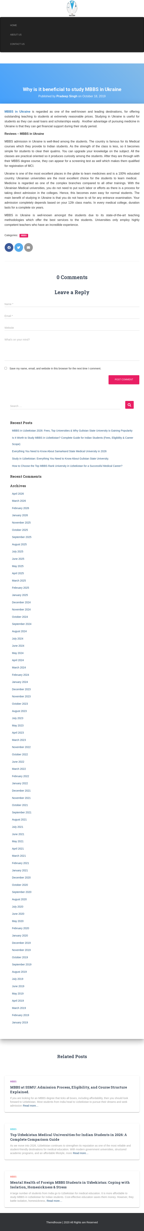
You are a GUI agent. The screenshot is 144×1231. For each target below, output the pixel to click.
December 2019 (21, 942)
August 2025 (19, 544)
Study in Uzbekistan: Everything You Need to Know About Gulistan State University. (60, 458)
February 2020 (20, 928)
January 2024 (20, 681)
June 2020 (18, 913)
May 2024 (17, 653)
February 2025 (20, 587)
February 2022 (20, 776)
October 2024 (20, 616)
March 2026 (19, 500)
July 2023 (17, 718)
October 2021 (20, 805)
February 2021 (20, 863)
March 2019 (19, 1008)
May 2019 (17, 993)
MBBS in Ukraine (17, 111)
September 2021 (22, 812)
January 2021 (20, 870)
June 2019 (18, 986)
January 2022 (20, 783)
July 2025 (17, 551)
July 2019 (17, 978)
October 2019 (20, 957)
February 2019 (20, 1015)
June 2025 (18, 558)
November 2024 (21, 609)
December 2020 (21, 877)
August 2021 (19, 819)
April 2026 (18, 493)
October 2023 (20, 703)
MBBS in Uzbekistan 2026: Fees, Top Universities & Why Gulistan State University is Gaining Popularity (72, 430)
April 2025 (18, 573)
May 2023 (17, 725)
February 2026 (20, 508)
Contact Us (17, 44)
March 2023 (19, 739)
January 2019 (20, 1022)
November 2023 (21, 696)
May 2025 (17, 566)
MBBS (23, 235)
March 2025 (19, 580)
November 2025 (21, 522)
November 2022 (21, 747)
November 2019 (21, 950)
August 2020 (19, 899)
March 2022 (19, 768)
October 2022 (20, 754)
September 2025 (22, 537)
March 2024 (19, 667)
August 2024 (19, 631)
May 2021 (17, 841)
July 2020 (17, 906)
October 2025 (20, 529)
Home (13, 25)
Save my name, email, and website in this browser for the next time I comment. (55, 368)
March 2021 (19, 855)
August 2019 (19, 971)
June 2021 (18, 834)
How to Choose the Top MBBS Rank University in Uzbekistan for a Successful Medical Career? (67, 465)
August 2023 (19, 711)
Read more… (30, 1105)
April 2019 (18, 1000)
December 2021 (21, 790)
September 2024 (22, 623)
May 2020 (17, 921)
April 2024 (18, 660)
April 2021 (18, 848)
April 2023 (18, 732)
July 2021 (17, 826)
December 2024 (21, 602)
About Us (16, 34)
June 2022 (18, 761)
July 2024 (17, 638)
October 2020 (20, 884)
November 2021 (21, 797)
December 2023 (21, 689)
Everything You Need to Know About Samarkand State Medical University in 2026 (59, 451)
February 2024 (20, 674)
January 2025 (20, 595)
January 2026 (20, 515)
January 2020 (20, 935)
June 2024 (18, 645)
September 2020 (22, 891)
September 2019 (22, 964)
